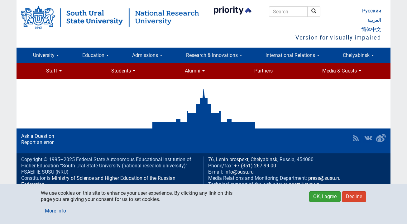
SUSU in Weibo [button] (381, 138)
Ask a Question (37, 136)
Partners (263, 71)
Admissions (147, 55)
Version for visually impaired (338, 37)
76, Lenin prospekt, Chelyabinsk (242, 159)
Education (95, 55)
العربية (374, 20)
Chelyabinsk (358, 55)
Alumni (195, 71)
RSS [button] (356, 138)
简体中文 (371, 29)
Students (123, 71)
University (46, 55)
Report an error (37, 142)
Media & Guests (341, 71)
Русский (371, 11)
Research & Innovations (214, 55)
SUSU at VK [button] (368, 138)
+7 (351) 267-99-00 (255, 166)
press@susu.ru (324, 178)
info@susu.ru (239, 172)
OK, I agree (325, 196)
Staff (54, 71)
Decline (354, 196)
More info (55, 211)
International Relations (292, 55)
